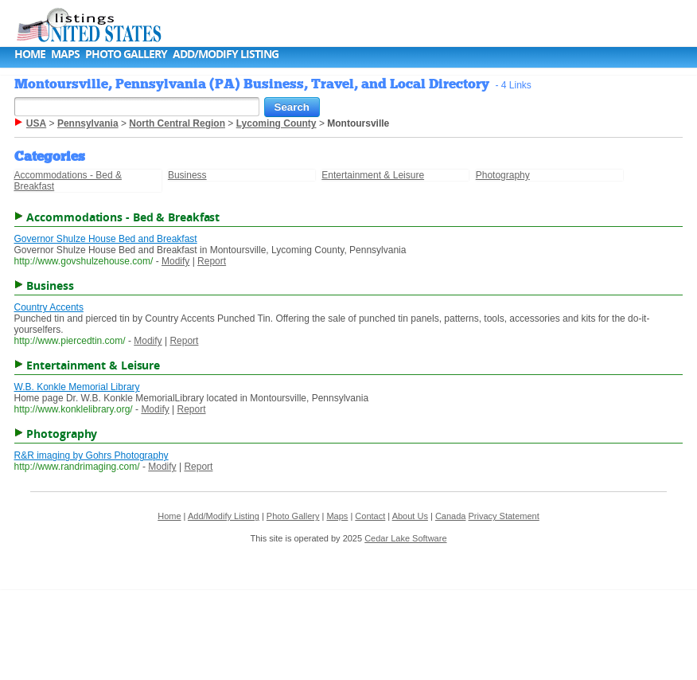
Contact (370, 516)
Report (211, 261)
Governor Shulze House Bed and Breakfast (105, 238)
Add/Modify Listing (225, 53)
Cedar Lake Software (405, 538)
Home (29, 53)
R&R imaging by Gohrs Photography (91, 455)
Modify (175, 261)
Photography (503, 175)
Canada (450, 516)
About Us (410, 516)
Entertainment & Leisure (372, 175)
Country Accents (49, 307)
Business (187, 175)
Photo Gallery (126, 53)
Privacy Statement (503, 516)
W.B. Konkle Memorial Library (77, 387)
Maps (65, 53)
